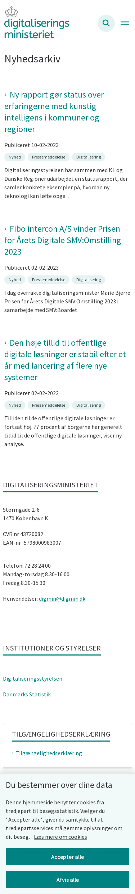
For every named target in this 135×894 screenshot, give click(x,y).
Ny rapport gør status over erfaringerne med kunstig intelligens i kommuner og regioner (54, 111)
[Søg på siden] (106, 23)
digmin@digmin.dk (62, 598)
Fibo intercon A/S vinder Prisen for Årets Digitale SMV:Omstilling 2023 (62, 240)
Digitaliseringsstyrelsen (32, 678)
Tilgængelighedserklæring (48, 753)
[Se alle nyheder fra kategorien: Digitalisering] (89, 156)
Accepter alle (67, 856)
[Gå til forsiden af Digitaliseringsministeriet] (34, 23)
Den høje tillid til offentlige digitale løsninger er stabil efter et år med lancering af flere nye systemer (65, 360)
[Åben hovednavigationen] (128, 23)
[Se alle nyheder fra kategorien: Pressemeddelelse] (49, 156)
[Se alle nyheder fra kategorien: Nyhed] (15, 156)
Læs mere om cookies (60, 836)
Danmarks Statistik (27, 694)
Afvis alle (68, 879)
